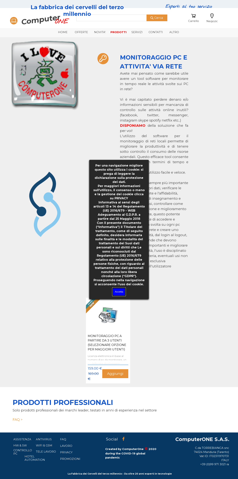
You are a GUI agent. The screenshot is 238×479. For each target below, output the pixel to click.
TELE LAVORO (46, 451)
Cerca (158, 18)
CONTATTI (156, 32)
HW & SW (20, 445)
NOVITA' (100, 32)
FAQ (63, 439)
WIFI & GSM (44, 445)
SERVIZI (137, 32)
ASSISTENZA (22, 439)
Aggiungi (115, 373)
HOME (62, 32)
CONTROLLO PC (22, 452)
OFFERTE (81, 32)
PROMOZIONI (70, 459)
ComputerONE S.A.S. (202, 439)
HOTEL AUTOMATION (35, 458)
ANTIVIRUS (44, 439)
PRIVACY (66, 452)
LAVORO (66, 446)
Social (112, 439)
